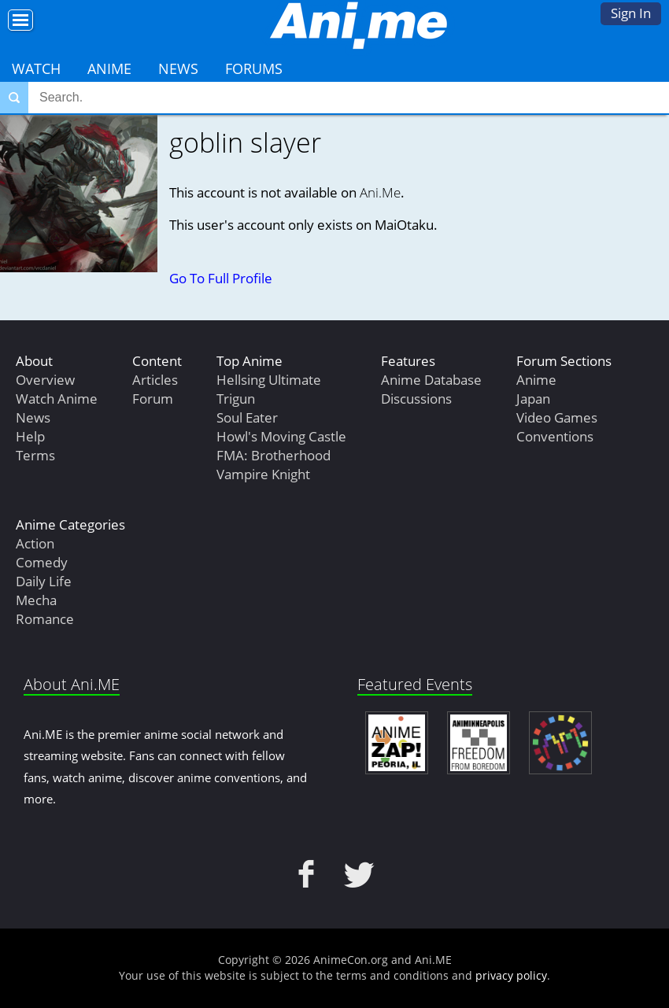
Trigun (235, 399)
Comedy (42, 562)
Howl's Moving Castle (281, 436)
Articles (155, 380)
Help (30, 436)
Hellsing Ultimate (268, 380)
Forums (254, 68)
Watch (36, 68)
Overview (45, 380)
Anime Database (431, 380)
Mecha (36, 600)
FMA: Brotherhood (273, 455)
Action (35, 543)
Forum (152, 399)
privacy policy (511, 975)
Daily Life (44, 581)
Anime (109, 68)
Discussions (416, 399)
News (178, 68)
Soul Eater (247, 417)
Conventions (554, 436)
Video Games (556, 417)
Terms (35, 455)
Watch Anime (57, 399)
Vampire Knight (263, 474)
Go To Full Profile (220, 278)
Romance (45, 619)
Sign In (631, 13)
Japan (533, 399)
